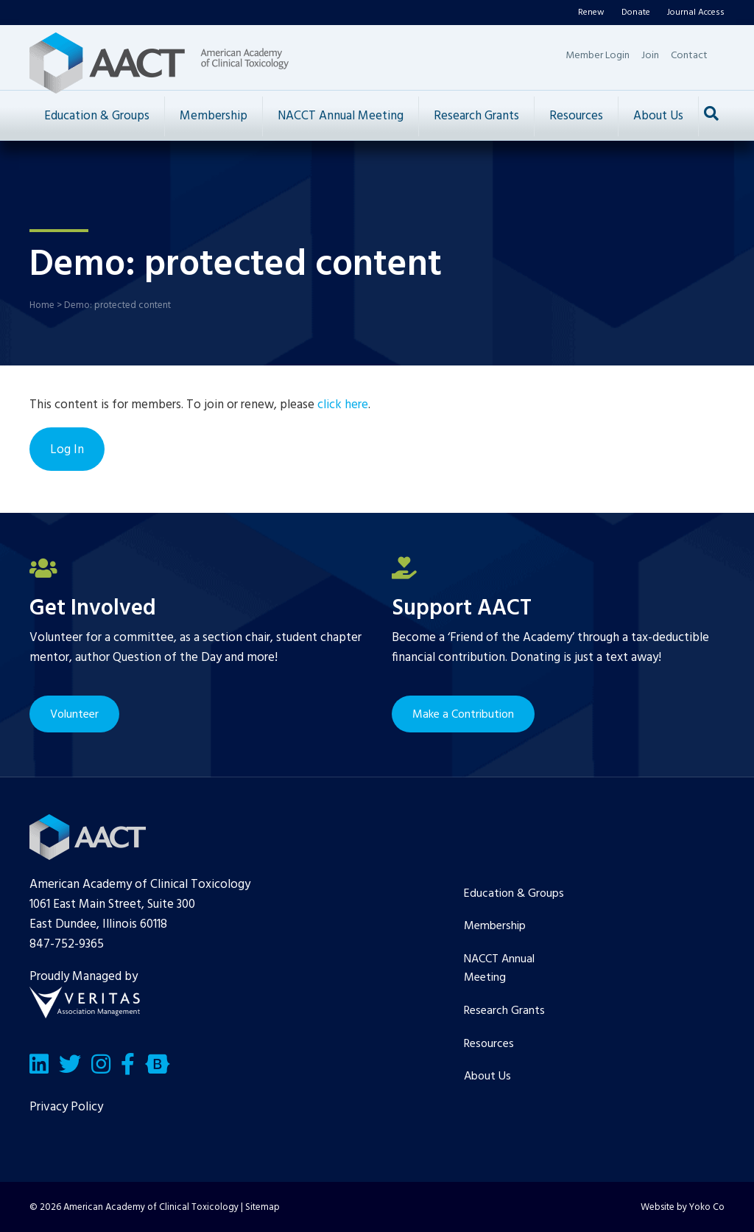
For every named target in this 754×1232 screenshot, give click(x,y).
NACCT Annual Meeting (341, 116)
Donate (635, 12)
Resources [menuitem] (489, 1044)
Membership (213, 116)
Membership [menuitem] (495, 926)
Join (650, 55)
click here (342, 405)
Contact (689, 55)
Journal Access (696, 12)
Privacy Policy (66, 1107)
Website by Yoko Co (683, 1207)
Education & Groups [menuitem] (514, 893)
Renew (591, 12)
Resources (576, 116)
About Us (658, 116)
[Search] (711, 113)
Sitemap (262, 1207)
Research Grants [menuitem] (504, 1011)
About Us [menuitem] (487, 1076)
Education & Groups (96, 116)
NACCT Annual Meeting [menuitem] (499, 969)
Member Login (598, 55)
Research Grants (476, 116)
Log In (67, 450)
